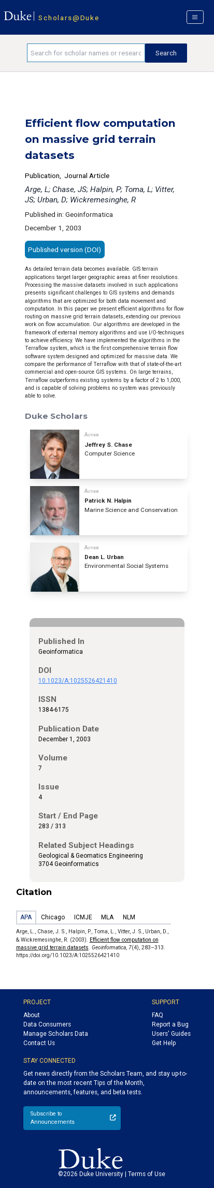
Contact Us (39, 1043)
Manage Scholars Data (55, 1033)
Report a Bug (170, 1024)
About (31, 1015)
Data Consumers (47, 1024)
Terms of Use (146, 1174)
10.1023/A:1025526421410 (77, 680)
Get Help (164, 1043)
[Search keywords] (86, 52)
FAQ (157, 1015)
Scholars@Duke (68, 17)
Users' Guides (171, 1033)
